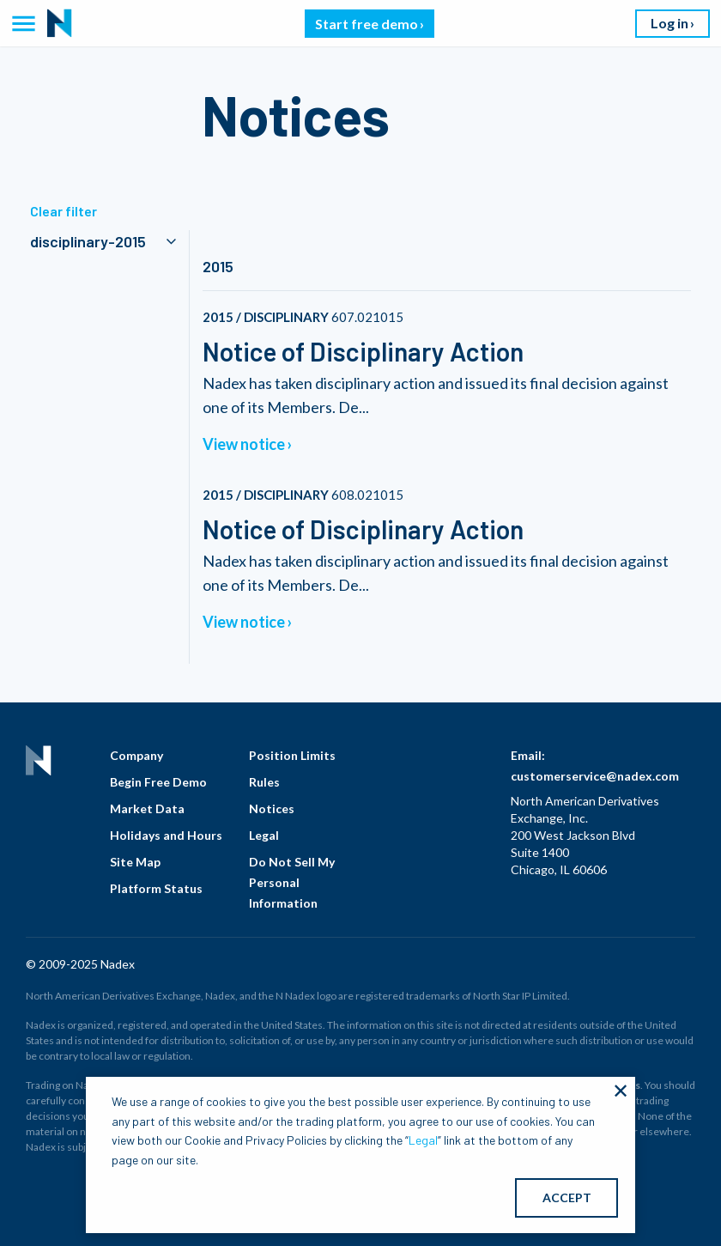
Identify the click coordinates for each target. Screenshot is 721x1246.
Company (136, 755)
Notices (271, 808)
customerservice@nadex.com (595, 776)
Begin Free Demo (158, 782)
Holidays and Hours (166, 835)
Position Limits (292, 755)
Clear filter (63, 211)
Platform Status (156, 888)
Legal (264, 835)
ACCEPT (566, 1197)
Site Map (135, 861)
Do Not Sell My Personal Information (292, 882)
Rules (264, 782)
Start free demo (366, 23)
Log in (669, 23)
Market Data (147, 808)
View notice (244, 444)
